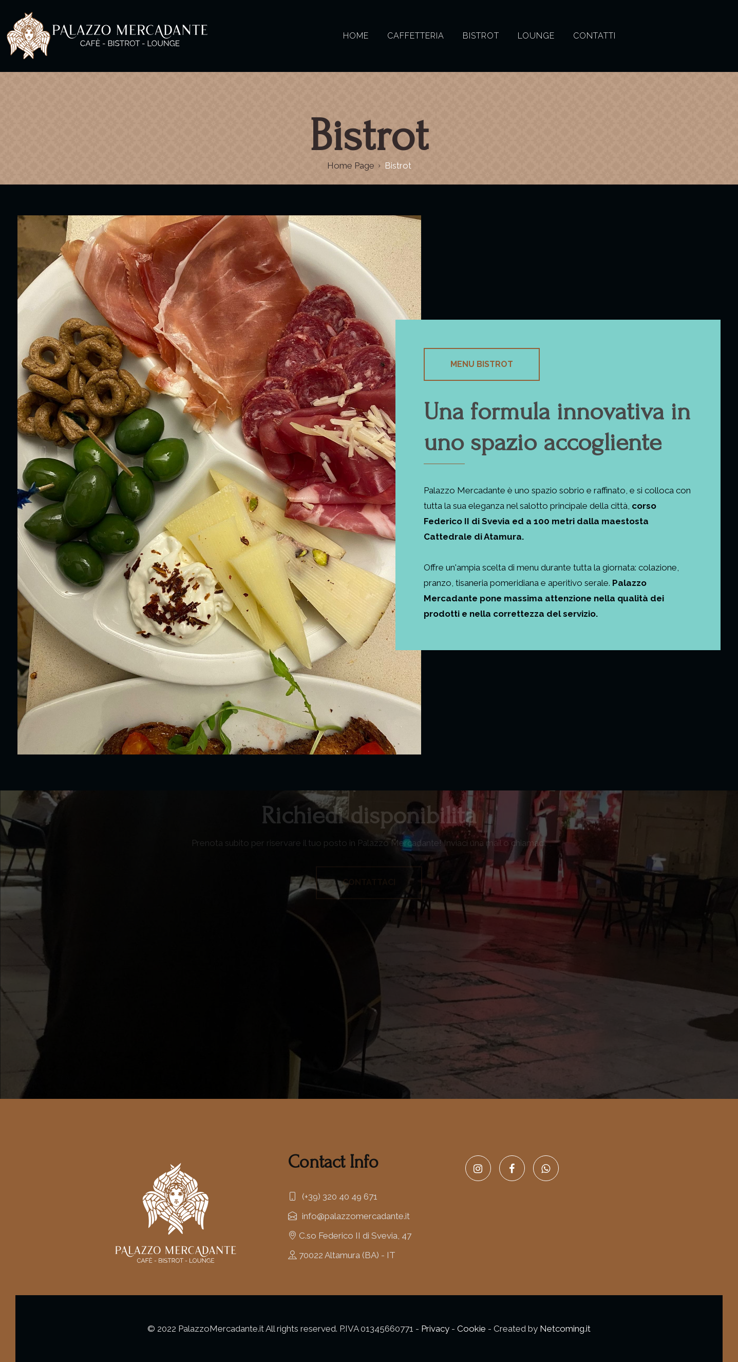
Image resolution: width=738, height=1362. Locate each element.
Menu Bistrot (481, 364)
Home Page (350, 165)
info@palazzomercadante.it (349, 1216)
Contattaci (369, 882)
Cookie (471, 1328)
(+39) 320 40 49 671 (332, 1196)
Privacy (435, 1328)
